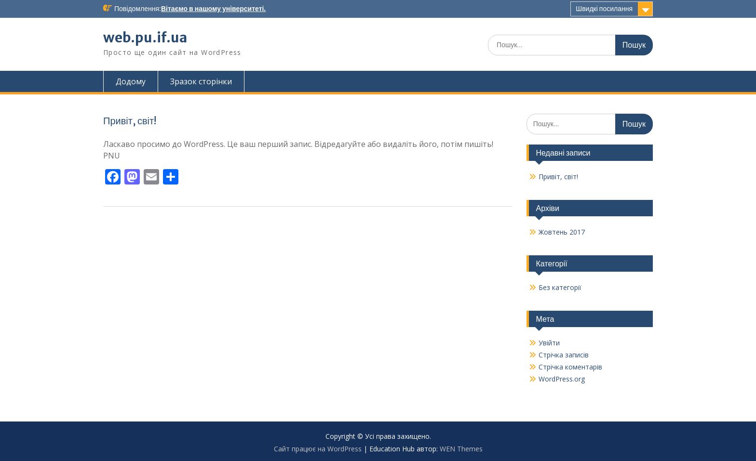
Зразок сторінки (201, 81)
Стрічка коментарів (570, 366)
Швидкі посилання (604, 8)
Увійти (549, 342)
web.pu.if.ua (145, 37)
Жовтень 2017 (562, 232)
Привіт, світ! (129, 121)
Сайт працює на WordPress (318, 448)
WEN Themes (461, 448)
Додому (131, 81)
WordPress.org (562, 378)
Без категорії (560, 287)
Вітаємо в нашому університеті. (213, 8)
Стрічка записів (564, 354)
